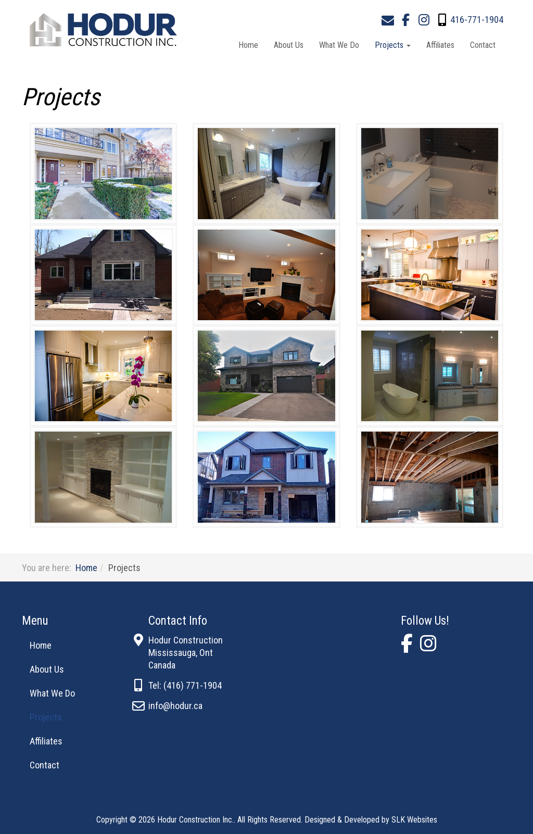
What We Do (339, 45)
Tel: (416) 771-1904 (185, 685)
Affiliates (440, 45)
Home (248, 45)
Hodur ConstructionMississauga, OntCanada (185, 653)
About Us (288, 45)
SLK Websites (414, 820)
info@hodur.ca (175, 705)
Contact (483, 45)
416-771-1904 (476, 19)
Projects (393, 45)
